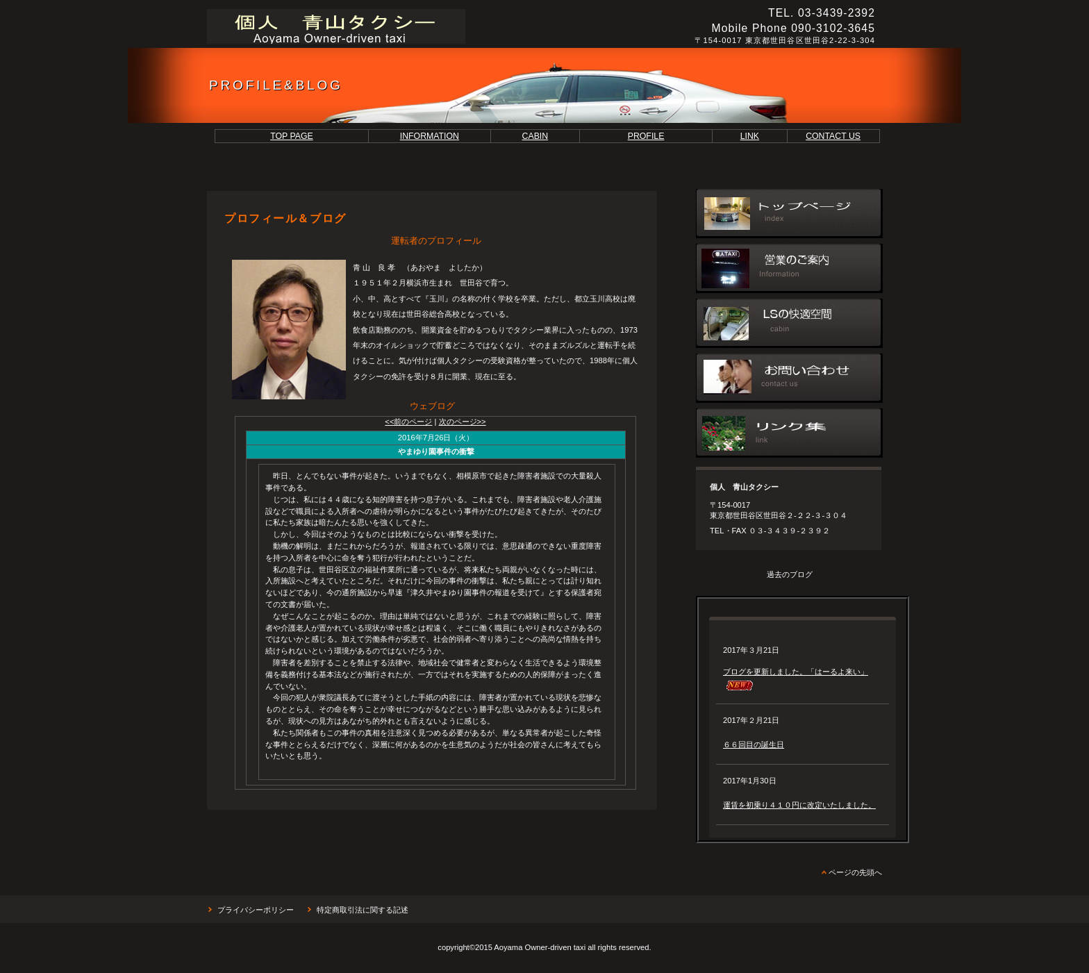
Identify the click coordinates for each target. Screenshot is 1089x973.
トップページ (789, 213)
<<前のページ (408, 421)
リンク (789, 433)
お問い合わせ (789, 378)
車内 (789, 323)
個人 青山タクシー (398, 26)
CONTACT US (833, 136)
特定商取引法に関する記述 (362, 910)
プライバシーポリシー (255, 910)
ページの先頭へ (855, 872)
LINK (749, 136)
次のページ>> (462, 421)
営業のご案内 (789, 268)
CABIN (535, 136)
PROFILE (646, 136)
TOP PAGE (291, 136)
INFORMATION (429, 136)
